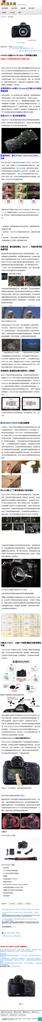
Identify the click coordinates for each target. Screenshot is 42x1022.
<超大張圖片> (21, 42)
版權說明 (13, 1015)
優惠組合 (28, 903)
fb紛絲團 (17, 1012)
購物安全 (4, 1015)
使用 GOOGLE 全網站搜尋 (11, 936)
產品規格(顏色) (15, 966)
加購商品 (20, 903)
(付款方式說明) (17, 47)
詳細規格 (12, 903)
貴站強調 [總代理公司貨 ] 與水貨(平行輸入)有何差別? (20, 909)
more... (14, 927)
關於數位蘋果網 (6, 1012)
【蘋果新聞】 (9, 921)
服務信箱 (11, 1019)
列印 (21, 51)
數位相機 (3, 17)
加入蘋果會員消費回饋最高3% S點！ (22, 48)
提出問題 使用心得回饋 (11, 933)
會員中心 (35, 1012)
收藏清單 (26, 1012)
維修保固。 (5, 965)
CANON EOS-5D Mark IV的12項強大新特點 (17, 912)
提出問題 (29, 51)
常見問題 (22, 1015)
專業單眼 (10, 17)
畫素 (4, 70)
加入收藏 (37, 51)
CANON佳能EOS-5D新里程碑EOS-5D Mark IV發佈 (19, 920)
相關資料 (4, 903)
